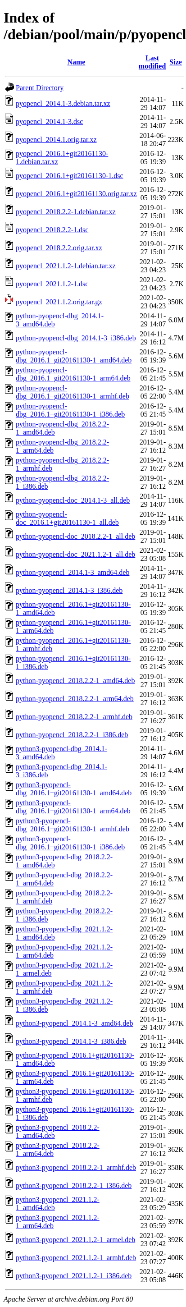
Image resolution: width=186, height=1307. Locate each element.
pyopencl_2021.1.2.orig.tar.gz (59, 302)
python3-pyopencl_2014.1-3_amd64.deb (74, 1023)
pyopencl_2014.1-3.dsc (49, 121)
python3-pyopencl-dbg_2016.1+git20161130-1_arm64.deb (73, 807)
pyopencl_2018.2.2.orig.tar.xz (59, 248)
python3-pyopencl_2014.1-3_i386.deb (71, 1041)
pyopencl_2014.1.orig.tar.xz (56, 139)
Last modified (152, 62)
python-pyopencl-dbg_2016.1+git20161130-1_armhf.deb (72, 392)
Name (76, 62)
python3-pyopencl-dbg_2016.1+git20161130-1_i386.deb (70, 843)
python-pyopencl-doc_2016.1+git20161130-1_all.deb (67, 518)
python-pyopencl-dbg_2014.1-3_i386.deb (76, 338)
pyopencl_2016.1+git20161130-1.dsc (69, 175)
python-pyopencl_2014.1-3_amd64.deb (72, 572)
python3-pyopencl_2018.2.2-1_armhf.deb (76, 1167)
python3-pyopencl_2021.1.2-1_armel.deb (75, 1239)
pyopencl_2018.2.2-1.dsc (52, 230)
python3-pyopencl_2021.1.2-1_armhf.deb (76, 1257)
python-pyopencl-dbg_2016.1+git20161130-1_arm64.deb (73, 374)
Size (175, 62)
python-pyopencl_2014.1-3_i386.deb (69, 590)
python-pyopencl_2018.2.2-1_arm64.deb (75, 698)
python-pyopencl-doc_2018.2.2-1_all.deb (75, 536)
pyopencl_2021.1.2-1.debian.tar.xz (66, 266)
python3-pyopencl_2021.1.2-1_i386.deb (74, 1275)
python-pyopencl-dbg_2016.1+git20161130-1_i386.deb (70, 410)
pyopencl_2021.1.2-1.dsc (52, 284)
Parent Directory (40, 88)
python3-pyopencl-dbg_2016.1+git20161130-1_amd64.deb (74, 789)
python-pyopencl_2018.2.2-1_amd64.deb (75, 680)
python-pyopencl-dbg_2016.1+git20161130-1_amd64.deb (74, 356)
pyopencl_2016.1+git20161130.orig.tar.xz (76, 193)
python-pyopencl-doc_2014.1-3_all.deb (73, 500)
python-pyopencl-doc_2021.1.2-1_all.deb (75, 554)
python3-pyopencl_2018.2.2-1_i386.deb (74, 1185)
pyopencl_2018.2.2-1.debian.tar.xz (66, 212)
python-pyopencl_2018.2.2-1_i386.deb (72, 734)
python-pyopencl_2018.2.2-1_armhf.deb (74, 716)
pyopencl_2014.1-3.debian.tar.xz (63, 103)
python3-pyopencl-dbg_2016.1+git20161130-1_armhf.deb (72, 825)
